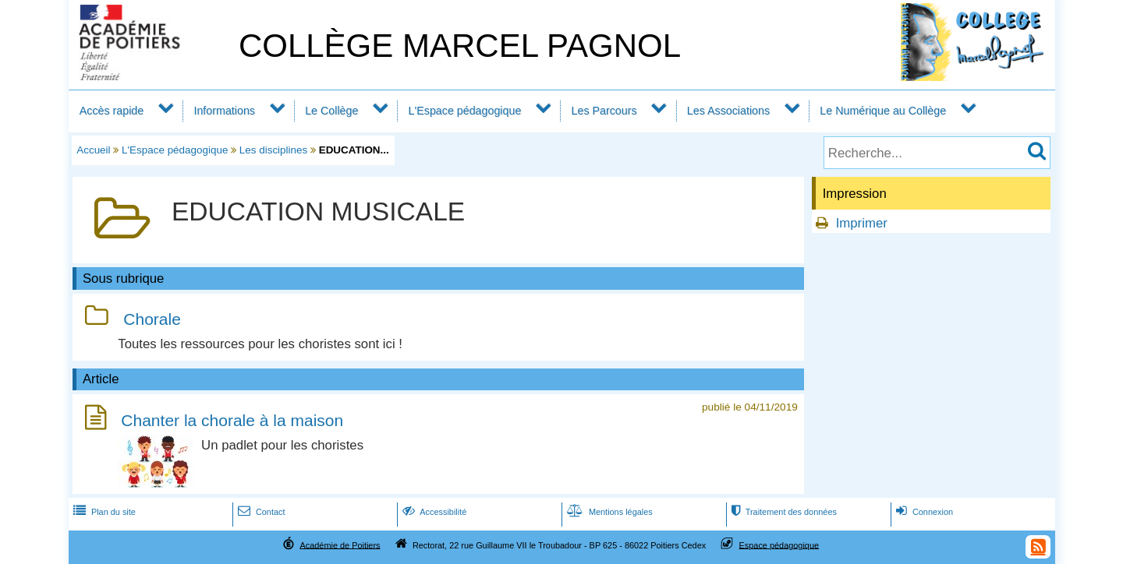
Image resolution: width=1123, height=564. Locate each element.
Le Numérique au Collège (883, 110)
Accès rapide (111, 110)
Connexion (923, 511)
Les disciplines (273, 150)
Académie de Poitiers (339, 544)
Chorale (152, 319)
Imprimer (861, 223)
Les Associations (728, 110)
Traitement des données (782, 511)
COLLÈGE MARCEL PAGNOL (460, 45)
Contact (260, 511)
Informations (224, 110)
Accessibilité (433, 511)
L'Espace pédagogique (465, 110)
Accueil (93, 150)
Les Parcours (604, 110)
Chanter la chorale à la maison (232, 420)
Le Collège (331, 110)
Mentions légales (608, 511)
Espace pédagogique (779, 544)
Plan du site (103, 511)
